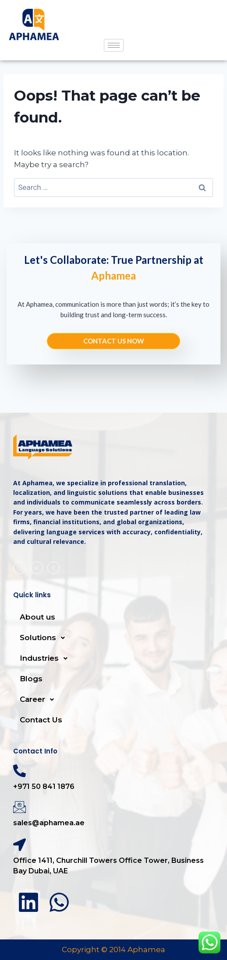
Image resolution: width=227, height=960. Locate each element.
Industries (46, 658)
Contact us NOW (113, 341)
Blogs (31, 678)
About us (37, 617)
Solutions (45, 638)
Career (39, 700)
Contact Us (41, 719)
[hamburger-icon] (114, 45)
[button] (113, 637)
